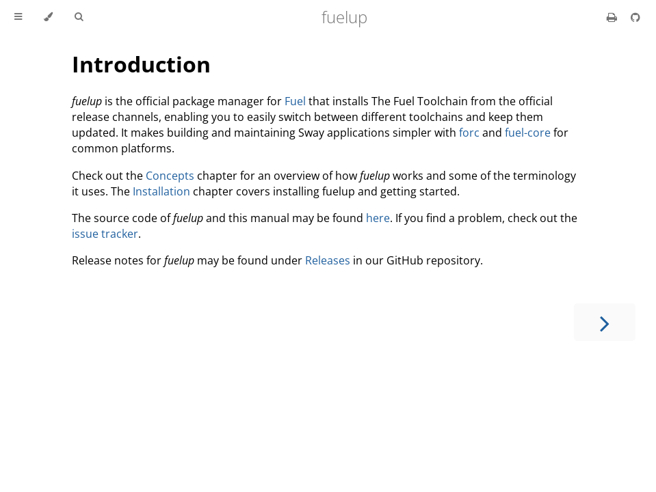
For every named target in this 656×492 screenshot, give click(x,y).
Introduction (141, 64)
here (378, 218)
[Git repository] (635, 17)
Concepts (170, 175)
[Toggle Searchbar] (79, 17)
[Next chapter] (604, 322)
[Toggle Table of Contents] (18, 17)
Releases (327, 260)
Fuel (295, 101)
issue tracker (105, 233)
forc (469, 132)
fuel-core (528, 132)
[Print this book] (613, 17)
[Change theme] (48, 17)
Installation (161, 191)
